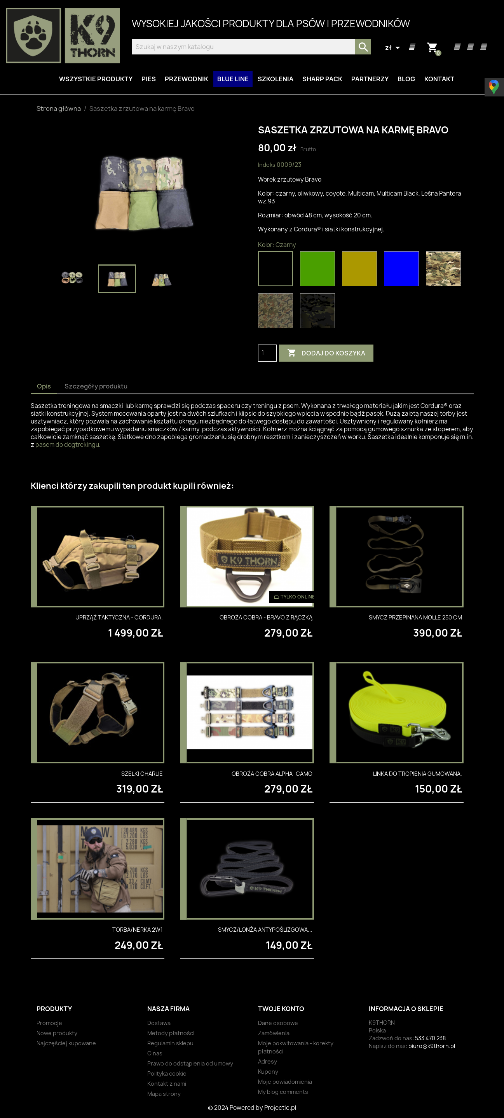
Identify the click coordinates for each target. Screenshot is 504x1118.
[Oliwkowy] (319, 270)
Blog (406, 79)
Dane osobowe (278, 1023)
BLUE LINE (233, 79)
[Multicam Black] (319, 312)
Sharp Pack (322, 79)
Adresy (267, 1061)
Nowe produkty (57, 1033)
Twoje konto (281, 1008)
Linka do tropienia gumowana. (417, 773)
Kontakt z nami (166, 1083)
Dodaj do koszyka (326, 353)
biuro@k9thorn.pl (431, 1046)
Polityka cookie (167, 1073)
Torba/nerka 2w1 (137, 929)
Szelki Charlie (142, 773)
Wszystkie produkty (96, 79)
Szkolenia (275, 79)
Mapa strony (164, 1093)
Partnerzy (370, 79)
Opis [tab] (44, 386)
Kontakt (439, 79)
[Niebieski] (403, 270)
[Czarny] (277, 270)
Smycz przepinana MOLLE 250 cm (415, 617)
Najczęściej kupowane (66, 1043)
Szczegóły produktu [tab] (96, 386)
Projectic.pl (280, 1108)
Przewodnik (186, 79)
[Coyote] (361, 270)
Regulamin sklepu (170, 1043)
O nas (154, 1053)
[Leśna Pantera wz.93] (277, 312)
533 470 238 (430, 1038)
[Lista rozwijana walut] (393, 47)
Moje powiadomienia (285, 1081)
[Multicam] (445, 270)
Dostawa (159, 1023)
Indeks (267, 164)
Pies (148, 79)
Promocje (49, 1023)
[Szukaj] (251, 46)
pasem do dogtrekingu (67, 445)
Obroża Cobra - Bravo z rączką (266, 617)
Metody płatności (170, 1033)
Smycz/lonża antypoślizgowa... (265, 929)
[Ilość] (267, 353)
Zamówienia (273, 1033)
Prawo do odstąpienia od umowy (190, 1063)
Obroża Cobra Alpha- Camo (272, 773)
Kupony (268, 1071)
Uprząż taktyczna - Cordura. (119, 617)
